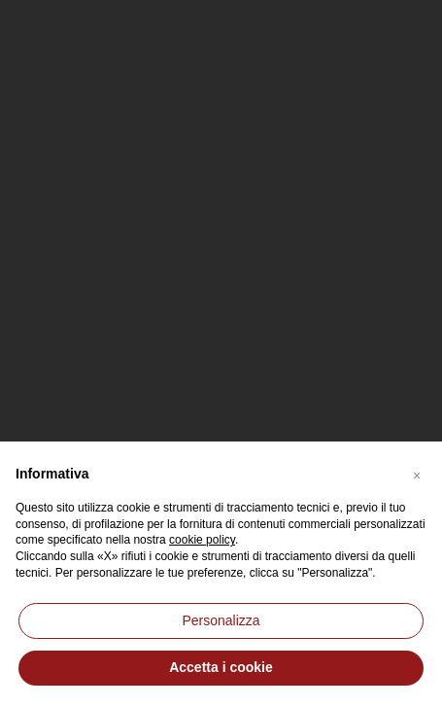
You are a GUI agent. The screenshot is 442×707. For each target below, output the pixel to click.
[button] (416, 472)
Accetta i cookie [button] (221, 667)
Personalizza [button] (220, 620)
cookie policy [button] (202, 540)
